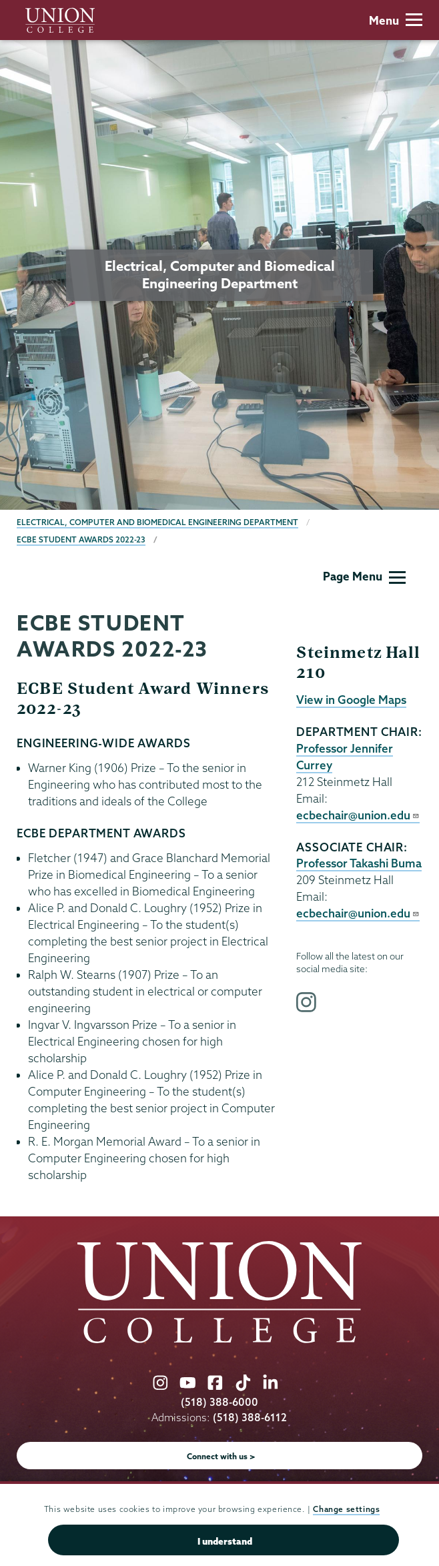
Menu (395, 20)
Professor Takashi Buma (359, 863)
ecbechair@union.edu (358, 815)
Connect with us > (221, 1456)
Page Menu (364, 576)
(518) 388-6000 (219, 1402)
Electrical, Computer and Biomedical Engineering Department (157, 522)
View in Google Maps (351, 700)
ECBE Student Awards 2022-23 (81, 539)
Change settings (346, 1509)
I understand (224, 1541)
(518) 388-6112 (250, 1417)
